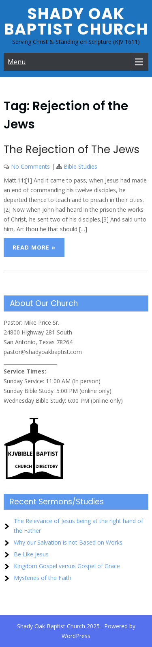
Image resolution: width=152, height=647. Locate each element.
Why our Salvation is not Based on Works (68, 542)
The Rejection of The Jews (71, 149)
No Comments (30, 166)
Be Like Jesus (31, 554)
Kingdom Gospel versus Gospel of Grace (67, 566)
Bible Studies (80, 166)
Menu (17, 61)
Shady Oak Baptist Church (76, 21)
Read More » (34, 247)
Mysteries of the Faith (42, 578)
